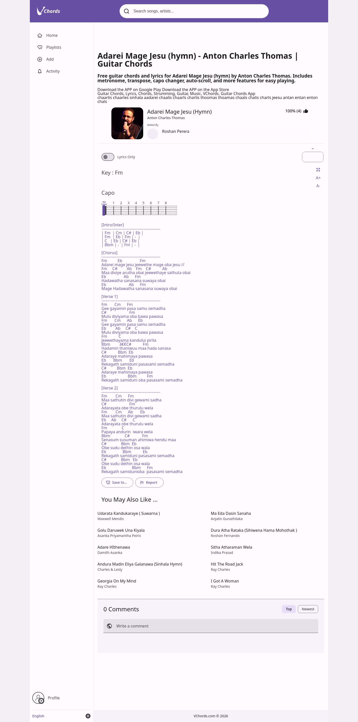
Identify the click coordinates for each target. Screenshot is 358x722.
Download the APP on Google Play (129, 89)
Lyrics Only (126, 157)
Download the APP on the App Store (195, 89)
